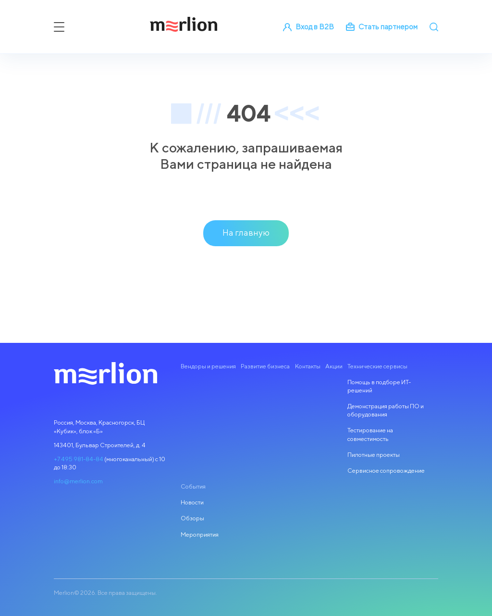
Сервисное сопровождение (386, 470)
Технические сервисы (377, 366)
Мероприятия (200, 534)
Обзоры (192, 518)
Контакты (307, 366)
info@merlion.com (78, 481)
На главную (246, 232)
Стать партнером (382, 26)
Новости (192, 502)
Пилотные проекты (373, 454)
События (193, 486)
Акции (334, 366)
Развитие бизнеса (265, 366)
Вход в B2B (308, 26)
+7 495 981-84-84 (78, 459)
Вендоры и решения (208, 366)
